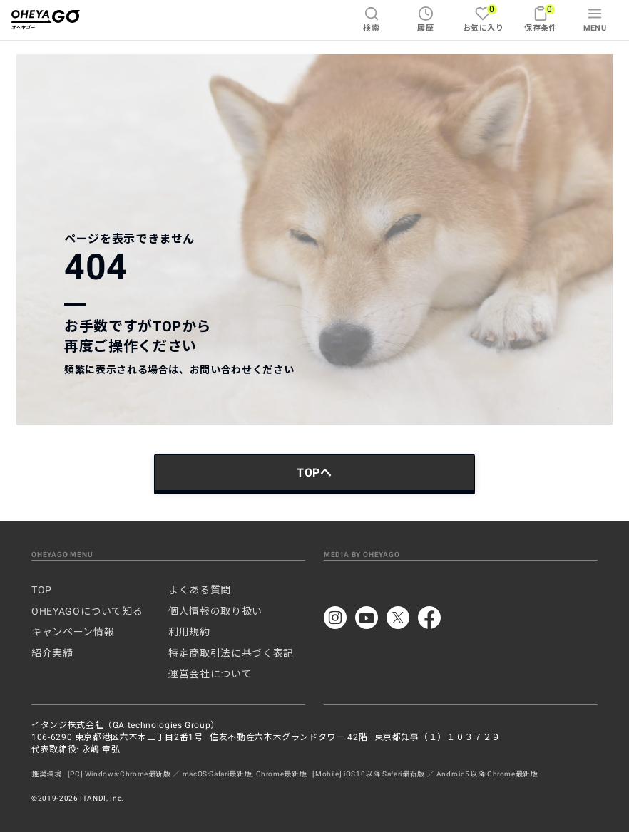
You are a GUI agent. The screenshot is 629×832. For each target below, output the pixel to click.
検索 (371, 19)
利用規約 (189, 632)
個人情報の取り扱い (215, 611)
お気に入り (483, 18)
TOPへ (314, 472)
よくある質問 (199, 590)
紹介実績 (52, 653)
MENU (595, 19)
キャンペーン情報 (72, 632)
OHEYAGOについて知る (87, 611)
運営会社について (210, 674)
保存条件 (540, 18)
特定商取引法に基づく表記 (231, 653)
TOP (41, 590)
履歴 (425, 19)
